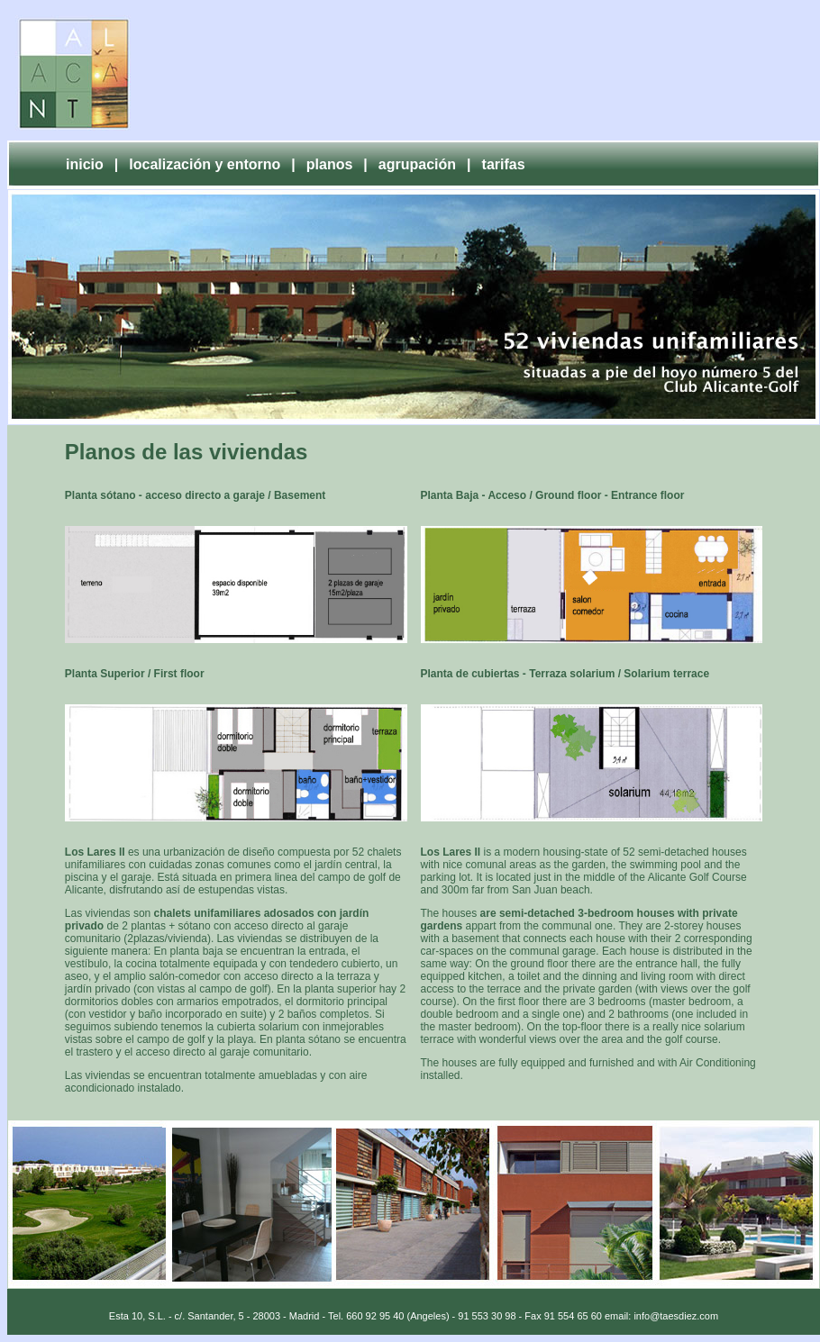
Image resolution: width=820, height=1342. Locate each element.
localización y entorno (204, 164)
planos (329, 164)
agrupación (417, 164)
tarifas (503, 164)
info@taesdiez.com (675, 1315)
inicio (85, 164)
